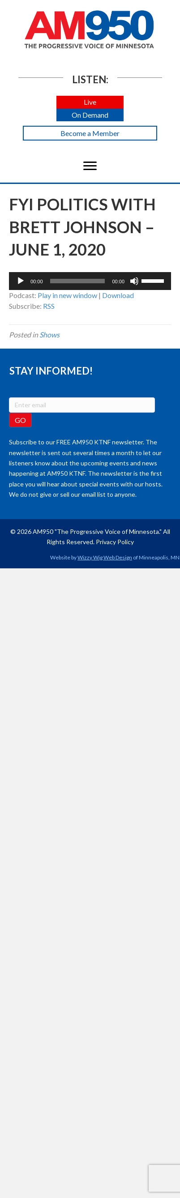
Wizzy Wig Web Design (104, 557)
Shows (49, 334)
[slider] (77, 281)
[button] (90, 102)
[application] (90, 281)
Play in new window (67, 295)
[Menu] (90, 166)
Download (118, 295)
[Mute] (134, 281)
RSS (49, 306)
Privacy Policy (115, 542)
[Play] (20, 281)
